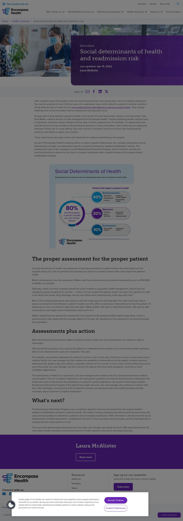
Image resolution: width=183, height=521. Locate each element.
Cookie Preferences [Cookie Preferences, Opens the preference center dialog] (116, 508)
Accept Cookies (116, 500)
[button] (11, 504)
